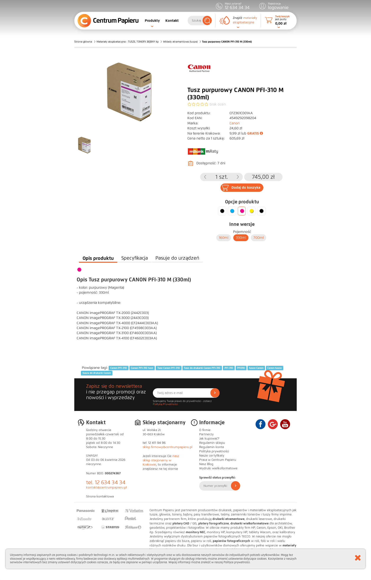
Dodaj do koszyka (245, 187)
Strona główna (83, 41)
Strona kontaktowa (100, 496)
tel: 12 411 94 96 (154, 443)
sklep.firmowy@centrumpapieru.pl (167, 447)
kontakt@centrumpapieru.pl (106, 487)
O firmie (205, 430)
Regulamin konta (211, 447)
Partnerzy (206, 434)
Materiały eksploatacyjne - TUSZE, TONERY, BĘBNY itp (128, 41)
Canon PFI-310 (118, 368)
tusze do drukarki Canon (97, 373)
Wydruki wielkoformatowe (218, 468)
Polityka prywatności (214, 451)
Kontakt (172, 20)
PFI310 (241, 368)
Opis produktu (98, 258)
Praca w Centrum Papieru (217, 460)
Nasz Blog (206, 464)
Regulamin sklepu (212, 443)
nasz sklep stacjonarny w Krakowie (161, 460)
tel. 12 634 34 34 (105, 482)
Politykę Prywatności (165, 404)
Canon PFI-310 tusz (142, 368)
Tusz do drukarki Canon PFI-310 (202, 368)
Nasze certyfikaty (211, 456)
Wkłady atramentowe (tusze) (180, 41)
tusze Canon (256, 368)
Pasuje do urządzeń (177, 258)
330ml (241, 237)
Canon (235, 123)
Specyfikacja (134, 258)
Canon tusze (274, 368)
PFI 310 (229, 368)
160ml (223, 237)
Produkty (152, 20)
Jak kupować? (209, 438)
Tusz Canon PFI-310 (168, 368)
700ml (258, 237)
